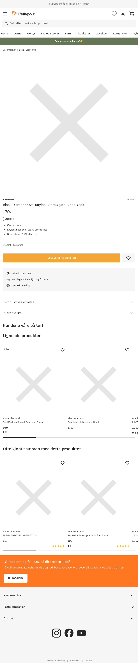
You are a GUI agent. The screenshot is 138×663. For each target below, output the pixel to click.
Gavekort (101, 34)
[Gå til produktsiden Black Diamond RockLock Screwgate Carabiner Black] (98, 497)
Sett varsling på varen (61, 258)
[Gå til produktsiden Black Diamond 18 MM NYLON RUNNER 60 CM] (34, 497)
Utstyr (31, 34)
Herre (4, 34)
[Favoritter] (114, 14)
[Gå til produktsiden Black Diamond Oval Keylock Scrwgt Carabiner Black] (34, 384)
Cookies (88, 660)
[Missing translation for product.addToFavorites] (128, 257)
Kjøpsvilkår (75, 660)
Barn (68, 34)
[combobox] (69, 23)
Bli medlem (15, 578)
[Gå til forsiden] (22, 14)
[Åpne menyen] (5, 13)
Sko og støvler (50, 34)
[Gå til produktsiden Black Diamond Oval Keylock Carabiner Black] (98, 384)
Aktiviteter (83, 34)
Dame (17, 34)
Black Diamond (27, 49)
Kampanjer (120, 34)
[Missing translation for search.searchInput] (6, 24)
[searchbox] (73, 23)
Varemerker (9, 49)
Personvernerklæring (55, 660)
